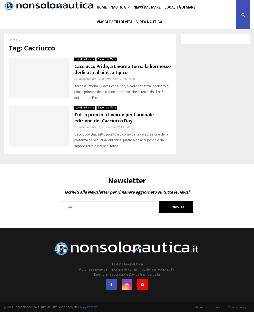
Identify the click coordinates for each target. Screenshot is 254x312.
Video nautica (149, 22)
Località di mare (180, 7)
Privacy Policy (237, 307)
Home (102, 7)
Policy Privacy (87, 307)
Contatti (218, 307)
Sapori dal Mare (107, 59)
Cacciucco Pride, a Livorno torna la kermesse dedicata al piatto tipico (122, 69)
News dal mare (147, 7)
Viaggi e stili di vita (114, 22)
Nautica (118, 7)
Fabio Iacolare (87, 79)
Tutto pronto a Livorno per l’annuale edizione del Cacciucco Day (114, 118)
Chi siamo (201, 307)
